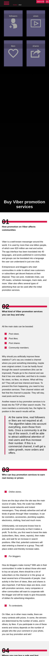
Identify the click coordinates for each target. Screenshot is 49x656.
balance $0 (40, 1)
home (15, 5)
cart (47, 1)
